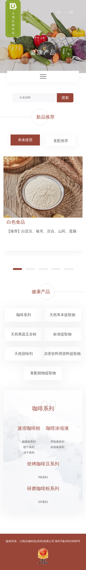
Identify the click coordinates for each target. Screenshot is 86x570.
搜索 (65, 98)
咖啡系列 (23, 315)
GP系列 (43, 502)
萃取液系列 (57, 441)
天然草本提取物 (62, 315)
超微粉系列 (29, 441)
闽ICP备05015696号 (67, 541)
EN (59, 12)
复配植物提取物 (43, 373)
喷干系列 (28, 447)
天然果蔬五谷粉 (23, 334)
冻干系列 (28, 452)
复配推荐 (60, 141)
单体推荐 (25, 140)
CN (71, 12)
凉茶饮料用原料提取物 (62, 354)
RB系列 (43, 477)
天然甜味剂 (23, 354)
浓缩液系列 (57, 447)
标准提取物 (62, 334)
